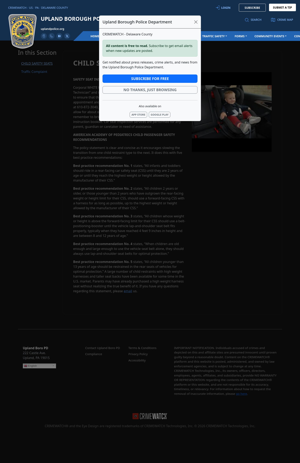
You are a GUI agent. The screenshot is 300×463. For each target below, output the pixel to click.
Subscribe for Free (150, 78)
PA (37, 8)
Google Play (160, 114)
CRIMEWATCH (17, 8)
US (31, 8)
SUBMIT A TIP (282, 7)
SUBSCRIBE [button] (252, 8)
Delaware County (54, 8)
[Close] (196, 22)
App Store (138, 114)
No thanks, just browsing (150, 89)
